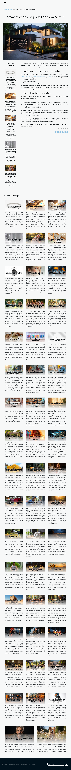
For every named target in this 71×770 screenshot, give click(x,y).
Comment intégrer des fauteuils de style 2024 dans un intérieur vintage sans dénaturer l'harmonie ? (35, 471)
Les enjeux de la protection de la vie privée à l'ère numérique (57, 437)
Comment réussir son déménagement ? (57, 568)
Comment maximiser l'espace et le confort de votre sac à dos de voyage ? (14, 273)
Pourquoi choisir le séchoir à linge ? (35, 535)
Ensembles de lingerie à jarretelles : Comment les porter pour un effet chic (57, 339)
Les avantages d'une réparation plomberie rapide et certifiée (57, 371)
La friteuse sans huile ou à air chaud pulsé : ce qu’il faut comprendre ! (35, 569)
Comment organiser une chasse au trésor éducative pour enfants (14, 306)
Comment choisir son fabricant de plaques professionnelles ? (13, 503)
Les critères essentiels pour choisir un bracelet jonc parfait (10, 80)
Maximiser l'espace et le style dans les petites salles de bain (10, 151)
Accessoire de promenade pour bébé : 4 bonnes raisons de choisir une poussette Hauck (57, 700)
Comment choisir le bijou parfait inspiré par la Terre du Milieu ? (10, 175)
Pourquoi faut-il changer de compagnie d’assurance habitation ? (57, 503)
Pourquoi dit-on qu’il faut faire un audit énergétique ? (57, 634)
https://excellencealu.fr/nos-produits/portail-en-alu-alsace (36, 76)
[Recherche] (55, 764)
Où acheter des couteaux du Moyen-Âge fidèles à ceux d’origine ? (14, 405)
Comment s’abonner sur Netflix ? (57, 469)
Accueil (5, 9)
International (12, 764)
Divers (10, 9)
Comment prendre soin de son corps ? (13, 568)
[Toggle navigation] (5, 2)
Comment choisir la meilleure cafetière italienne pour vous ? (13, 700)
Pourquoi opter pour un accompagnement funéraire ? (57, 601)
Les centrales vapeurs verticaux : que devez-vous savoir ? (14, 634)
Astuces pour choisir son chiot (45, 738)
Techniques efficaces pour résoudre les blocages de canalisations (10, 126)
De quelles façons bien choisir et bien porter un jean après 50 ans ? (19, 739)
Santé (17, 764)
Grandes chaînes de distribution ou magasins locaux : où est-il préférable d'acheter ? (35, 700)
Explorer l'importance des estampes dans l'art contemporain (35, 339)
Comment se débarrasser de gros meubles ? (35, 601)
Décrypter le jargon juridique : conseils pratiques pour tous (10, 103)
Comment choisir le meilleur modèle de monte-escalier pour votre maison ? (57, 240)
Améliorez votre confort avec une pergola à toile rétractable (14, 437)
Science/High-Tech (25, 764)
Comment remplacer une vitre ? (35, 502)
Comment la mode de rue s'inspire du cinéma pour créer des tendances (35, 438)
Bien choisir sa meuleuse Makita (35, 634)
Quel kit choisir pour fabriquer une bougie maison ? (13, 338)
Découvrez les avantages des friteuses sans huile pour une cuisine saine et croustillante (14, 667)
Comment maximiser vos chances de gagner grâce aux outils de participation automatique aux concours (13, 373)
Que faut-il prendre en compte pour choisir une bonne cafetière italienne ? (57, 667)
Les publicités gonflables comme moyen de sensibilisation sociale (14, 470)
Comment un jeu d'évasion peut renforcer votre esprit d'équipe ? (57, 273)
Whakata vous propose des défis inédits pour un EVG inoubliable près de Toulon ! (35, 306)
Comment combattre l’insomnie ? (57, 535)
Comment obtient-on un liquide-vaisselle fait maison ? (14, 535)
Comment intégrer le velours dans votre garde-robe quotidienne (35, 371)
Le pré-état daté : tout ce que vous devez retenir (14, 601)
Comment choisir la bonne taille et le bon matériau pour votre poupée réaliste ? (35, 273)
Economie (4, 764)
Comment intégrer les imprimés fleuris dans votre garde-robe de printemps (57, 306)
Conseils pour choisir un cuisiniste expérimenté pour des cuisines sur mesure (35, 405)
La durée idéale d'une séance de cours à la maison (57, 404)
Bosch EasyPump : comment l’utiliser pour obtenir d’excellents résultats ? (35, 667)
